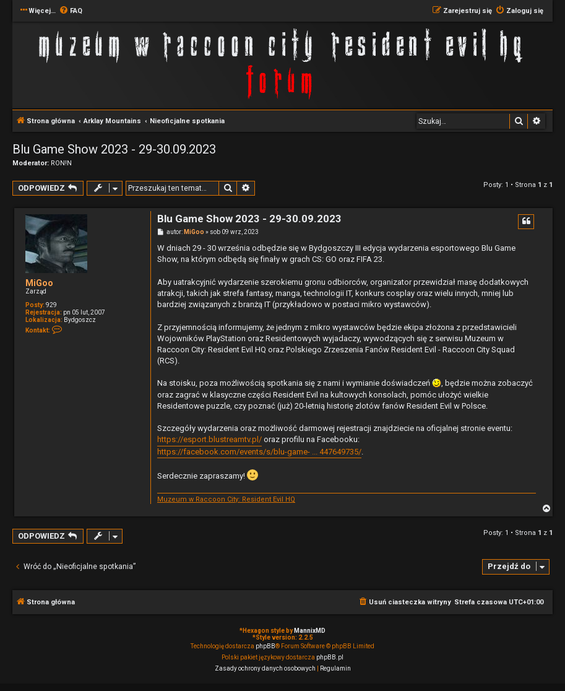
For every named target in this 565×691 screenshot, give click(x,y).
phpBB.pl (329, 657)
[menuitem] (70, 11)
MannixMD (310, 630)
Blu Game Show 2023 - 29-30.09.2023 (114, 149)
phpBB (265, 646)
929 (51, 305)
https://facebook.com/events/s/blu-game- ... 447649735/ (259, 451)
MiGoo (39, 283)
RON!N (61, 163)
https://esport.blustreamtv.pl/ (209, 439)
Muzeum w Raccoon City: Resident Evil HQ (226, 499)
